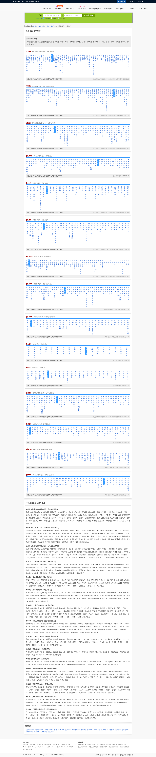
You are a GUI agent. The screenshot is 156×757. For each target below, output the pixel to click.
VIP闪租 (69, 9)
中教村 (90, 262)
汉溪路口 (86, 92)
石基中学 (84, 430)
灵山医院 (78, 263)
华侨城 (69, 398)
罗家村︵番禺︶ (67, 377)
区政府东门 (39, 264)
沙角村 (60, 262)
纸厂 (47, 91)
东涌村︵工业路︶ (95, 193)
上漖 (91, 56)
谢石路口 (47, 162)
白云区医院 (116, 59)
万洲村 (107, 289)
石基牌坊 (123, 374)
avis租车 (25, 744)
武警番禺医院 (68, 94)
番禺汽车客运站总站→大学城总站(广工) (43, 123)
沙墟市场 (45, 58)
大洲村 (36, 480)
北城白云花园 (91, 164)
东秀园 (60, 189)
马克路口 (96, 290)
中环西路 (119, 129)
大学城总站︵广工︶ (128, 134)
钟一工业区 (64, 163)
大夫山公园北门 (60, 165)
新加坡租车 (44, 732)
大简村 (88, 289)
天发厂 (40, 161)
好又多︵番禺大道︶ (66, 194)
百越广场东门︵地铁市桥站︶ (40, 198)
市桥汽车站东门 (56, 60)
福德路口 (76, 399)
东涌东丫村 (99, 190)
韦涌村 (42, 480)
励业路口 (111, 189)
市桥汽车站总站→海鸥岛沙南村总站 (44, 317)
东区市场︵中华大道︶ (86, 232)
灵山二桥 (70, 263)
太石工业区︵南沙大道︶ (86, 297)
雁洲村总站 (128, 163)
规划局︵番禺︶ (61, 402)
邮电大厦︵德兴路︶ (56, 194)
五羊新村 (107, 58)
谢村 (82, 91)
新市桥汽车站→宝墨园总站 (41, 220)
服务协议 (130, 755)
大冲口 (41, 92)
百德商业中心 (47, 228)
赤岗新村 (107, 430)
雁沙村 (58, 262)
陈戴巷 (102, 429)
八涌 (120, 261)
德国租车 (83, 730)
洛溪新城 (60, 92)
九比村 (62, 262)
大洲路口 (33, 162)
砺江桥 (120, 429)
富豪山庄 (77, 162)
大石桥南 (64, 92)
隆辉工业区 (71, 482)
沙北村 (111, 322)
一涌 (104, 261)
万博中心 (78, 58)
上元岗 (126, 57)
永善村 (94, 429)
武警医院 (122, 58)
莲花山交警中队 (115, 433)
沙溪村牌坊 (95, 130)
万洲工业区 (109, 291)
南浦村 (99, 429)
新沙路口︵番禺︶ (80, 267)
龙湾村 (118, 398)
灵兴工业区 (118, 431)
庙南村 (96, 262)
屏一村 (116, 455)
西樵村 (50, 262)
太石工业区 (76, 190)
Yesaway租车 (46, 747)
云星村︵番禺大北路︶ (60, 63)
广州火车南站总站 (27, 166)
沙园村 (84, 398)
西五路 (105, 128)
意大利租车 (125, 730)
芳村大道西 (29, 93)
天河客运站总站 (128, 60)
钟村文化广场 (113, 457)
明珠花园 (122, 290)
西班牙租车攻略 (124, 747)
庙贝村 (84, 262)
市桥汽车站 (65, 457)
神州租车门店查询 (59, 730)
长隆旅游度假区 (44, 293)
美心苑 (35, 57)
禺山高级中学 (74, 401)
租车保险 (107, 9)
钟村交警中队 (119, 457)
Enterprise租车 (36, 747)
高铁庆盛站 (128, 190)
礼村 (70, 91)
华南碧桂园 (76, 59)
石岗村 (56, 322)
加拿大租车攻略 (93, 747)
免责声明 (123, 755)
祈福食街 (90, 92)
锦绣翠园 (54, 481)
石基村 (81, 429)
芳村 (37, 91)
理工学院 (111, 226)
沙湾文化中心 (91, 228)
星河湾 (85, 57)
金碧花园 (54, 92)
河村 (37, 288)
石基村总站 (127, 375)
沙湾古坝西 (128, 400)
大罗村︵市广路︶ (100, 96)
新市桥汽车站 (27, 191)
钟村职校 (62, 162)
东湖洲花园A (126, 164)
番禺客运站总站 (27, 458)
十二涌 (128, 262)
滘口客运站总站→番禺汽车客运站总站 (43, 86)
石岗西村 (110, 162)
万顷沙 (114, 262)
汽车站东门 (95, 163)
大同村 (73, 189)
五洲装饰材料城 (89, 60)
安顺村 (92, 189)
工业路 (49, 225)
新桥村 (63, 429)
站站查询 (46, 18)
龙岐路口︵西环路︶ (79, 404)
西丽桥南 (71, 399)
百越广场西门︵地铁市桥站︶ (106, 101)
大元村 (98, 262)
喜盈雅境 (66, 226)
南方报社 (109, 58)
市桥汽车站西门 (43, 192)
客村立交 (105, 58)
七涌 (118, 261)
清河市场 (53, 323)
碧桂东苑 (125, 456)
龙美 (56, 288)
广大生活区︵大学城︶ (112, 135)
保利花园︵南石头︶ (48, 97)
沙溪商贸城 (97, 130)
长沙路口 (111, 374)
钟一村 (66, 161)
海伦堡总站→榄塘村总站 (40, 344)
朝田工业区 (105, 431)
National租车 (27, 747)
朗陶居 (61, 225)
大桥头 (125, 225)
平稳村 (72, 262)
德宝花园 (51, 350)
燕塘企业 (120, 58)
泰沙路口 (52, 92)
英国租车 (118, 730)
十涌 (124, 261)
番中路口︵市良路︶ (72, 231)
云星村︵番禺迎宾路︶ (65, 135)
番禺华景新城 (34, 352)
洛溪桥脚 (95, 58)
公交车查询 (40, 26)
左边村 (98, 92)
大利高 (82, 189)
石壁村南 (33, 481)
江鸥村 (115, 322)
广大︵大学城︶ (109, 132)
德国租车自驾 (39, 730)
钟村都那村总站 (128, 458)
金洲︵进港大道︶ (120, 294)
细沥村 (101, 289)
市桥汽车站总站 (27, 266)
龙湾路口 (114, 226)
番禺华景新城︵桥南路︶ (55, 233)
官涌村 (92, 429)
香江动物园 (72, 93)
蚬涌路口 (43, 263)
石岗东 (75, 373)
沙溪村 (87, 57)
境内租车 (58, 9)
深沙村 (105, 322)
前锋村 (69, 322)
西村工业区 (97, 227)
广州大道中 (112, 59)
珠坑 (58, 288)
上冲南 (97, 57)
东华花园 (71, 374)
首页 (34, 26)
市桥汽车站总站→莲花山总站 (41, 424)
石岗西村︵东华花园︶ (39, 63)
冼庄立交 (72, 58)
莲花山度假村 (89, 325)
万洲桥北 (111, 290)
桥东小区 (31, 92)
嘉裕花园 (76, 263)
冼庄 (52, 288)
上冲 (99, 56)
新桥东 (66, 429)
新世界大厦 (112, 93)
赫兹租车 (32, 744)
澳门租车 (51, 732)
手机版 (130, 1)
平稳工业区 (74, 264)
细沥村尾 (103, 290)
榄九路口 (64, 263)
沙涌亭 (107, 373)
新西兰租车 (104, 730)
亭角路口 (92, 263)
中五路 (123, 128)
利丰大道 (123, 430)
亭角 (113, 288)
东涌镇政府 (105, 190)
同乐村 (121, 322)
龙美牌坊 (66, 58)
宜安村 (86, 262)
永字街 (125, 429)
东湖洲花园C (124, 164)
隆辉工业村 (88, 93)
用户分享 (130, 9)
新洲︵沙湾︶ (123, 401)
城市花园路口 (33, 59)
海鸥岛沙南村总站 (128, 327)
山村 (35, 91)
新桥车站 (99, 374)
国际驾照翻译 (94, 9)
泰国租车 (36, 732)
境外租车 (46, 9)
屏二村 (122, 455)
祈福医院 (69, 162)
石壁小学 (31, 162)
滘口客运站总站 (27, 95)
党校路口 (43, 58)
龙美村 (64, 57)
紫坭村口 (119, 226)
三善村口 (117, 226)
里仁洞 (74, 57)
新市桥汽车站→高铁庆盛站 (41, 183)
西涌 (39, 479)
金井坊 (87, 429)
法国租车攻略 (91, 744)
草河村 (69, 189)
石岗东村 (37, 58)
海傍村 (76, 322)
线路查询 (54, 18)
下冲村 (118, 322)
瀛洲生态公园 (102, 131)
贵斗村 (124, 322)
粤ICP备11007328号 (58, 755)
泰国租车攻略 (101, 744)
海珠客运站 (58, 93)
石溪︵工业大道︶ (50, 96)
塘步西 (83, 57)
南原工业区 (44, 163)
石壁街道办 (51, 482)
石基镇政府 (79, 431)
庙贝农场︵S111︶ (95, 266)
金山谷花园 (92, 93)
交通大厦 (49, 58)
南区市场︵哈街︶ (52, 230)
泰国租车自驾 (48, 730)
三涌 (108, 261)
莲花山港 (95, 323)
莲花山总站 (128, 431)
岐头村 (81, 398)
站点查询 (61, 18)
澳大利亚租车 (76, 730)
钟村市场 (53, 162)
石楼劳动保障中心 (92, 327)
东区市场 (58, 226)
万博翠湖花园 (70, 59)
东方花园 (57, 350)
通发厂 (42, 161)
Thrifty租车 (63, 744)
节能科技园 (68, 59)
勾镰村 (108, 322)
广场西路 (63, 189)
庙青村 (88, 262)
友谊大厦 (110, 92)
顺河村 (66, 262)
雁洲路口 (122, 162)
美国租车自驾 (30, 730)
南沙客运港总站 (128, 293)
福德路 (46, 349)
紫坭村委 (122, 226)
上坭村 (52, 262)
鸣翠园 (115, 349)
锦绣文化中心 (51, 164)
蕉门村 (115, 289)
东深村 (94, 289)
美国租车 (68, 730)
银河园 (124, 57)
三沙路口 (118, 189)
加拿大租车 (29, 732)
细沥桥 (99, 289)
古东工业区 (121, 400)
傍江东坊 (95, 374)
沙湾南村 (89, 226)
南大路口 (81, 58)
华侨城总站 (28, 375)
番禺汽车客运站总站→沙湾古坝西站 (43, 393)
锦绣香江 (46, 290)
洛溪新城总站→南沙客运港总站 (43, 284)
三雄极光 (48, 481)
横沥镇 (100, 262)
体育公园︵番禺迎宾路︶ (67, 136)
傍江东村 (58, 430)
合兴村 (99, 322)
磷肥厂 (108, 225)
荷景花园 (83, 226)
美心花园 (79, 374)
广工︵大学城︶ (121, 132)
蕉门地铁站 (118, 291)
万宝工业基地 (78, 94)
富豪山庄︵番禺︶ (96, 96)
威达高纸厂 (102, 264)
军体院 (118, 57)
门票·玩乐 (80, 9)
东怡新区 (50, 323)
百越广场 (109, 350)
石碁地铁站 (97, 431)
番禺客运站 (119, 163)
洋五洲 (77, 225)
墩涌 (79, 188)
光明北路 (108, 92)
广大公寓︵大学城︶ (114, 134)
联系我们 (104, 755)
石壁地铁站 (29, 163)
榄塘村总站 (126, 351)
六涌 (116, 261)
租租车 (15, 7)
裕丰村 (82, 322)
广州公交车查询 (50, 26)
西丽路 (32, 373)
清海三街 (79, 323)
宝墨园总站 (128, 227)
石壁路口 (80, 92)
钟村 (84, 91)
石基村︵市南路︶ (86, 193)
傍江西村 (55, 430)
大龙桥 (119, 373)
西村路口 (94, 226)
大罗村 (82, 161)
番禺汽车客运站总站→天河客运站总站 (43, 51)
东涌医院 (108, 189)
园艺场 (101, 57)
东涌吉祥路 (102, 190)
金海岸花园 (29, 59)
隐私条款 (117, 755)
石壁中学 (45, 481)
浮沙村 (103, 225)
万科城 (75, 225)
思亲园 (36, 161)
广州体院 (114, 58)
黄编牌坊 (58, 58)
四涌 (110, 261)
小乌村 (90, 289)
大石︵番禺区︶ (66, 95)
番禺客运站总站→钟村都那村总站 (42, 449)
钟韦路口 (55, 162)
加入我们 (111, 755)
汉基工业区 (115, 375)
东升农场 (82, 263)
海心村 (102, 322)
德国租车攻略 (122, 744)
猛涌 (74, 91)
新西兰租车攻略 (113, 747)
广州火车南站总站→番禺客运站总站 (43, 475)
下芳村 (39, 92)
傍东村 (91, 373)
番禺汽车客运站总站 (27, 62)
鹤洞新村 (43, 92)
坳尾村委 (54, 263)
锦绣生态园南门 (110, 458)
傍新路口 (61, 430)
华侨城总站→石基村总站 (39, 367)
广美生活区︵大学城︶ (116, 135)
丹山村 (84, 161)
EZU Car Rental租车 (67, 747)
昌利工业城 (115, 190)
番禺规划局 (40, 375)
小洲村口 (100, 129)
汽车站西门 (63, 291)
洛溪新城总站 (27, 292)
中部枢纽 (107, 129)
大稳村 (89, 189)
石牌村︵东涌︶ (124, 192)
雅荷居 (80, 225)
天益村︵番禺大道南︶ (92, 296)
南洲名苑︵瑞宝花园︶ (56, 98)
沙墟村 (47, 57)
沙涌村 (68, 429)
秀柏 (38, 160)
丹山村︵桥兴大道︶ (102, 97)
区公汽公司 (66, 324)
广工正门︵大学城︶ (126, 134)
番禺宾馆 (54, 58)
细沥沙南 (105, 290)
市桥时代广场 (47, 265)
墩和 (103, 56)
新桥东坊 (103, 374)
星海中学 (88, 162)
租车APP (142, 9)
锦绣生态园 (58, 163)
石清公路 (86, 323)
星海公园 (51, 58)
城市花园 (31, 58)
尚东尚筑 (30, 456)
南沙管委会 (124, 291)
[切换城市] (39, 18)
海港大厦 (126, 290)
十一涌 (126, 262)
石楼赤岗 (110, 430)
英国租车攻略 (103, 747)
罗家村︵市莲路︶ (41, 61)
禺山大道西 (36, 375)
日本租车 (89, 730)
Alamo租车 (40, 744)
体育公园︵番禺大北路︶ (62, 64)
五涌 (112, 261)
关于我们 (98, 755)
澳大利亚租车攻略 (111, 744)
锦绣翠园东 (57, 482)
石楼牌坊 (112, 430)
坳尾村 (56, 262)
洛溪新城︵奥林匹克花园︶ (93, 65)
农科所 (73, 322)
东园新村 (86, 399)
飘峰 (76, 91)
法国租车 (111, 730)
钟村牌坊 (66, 481)
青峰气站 (105, 226)
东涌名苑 (121, 189)
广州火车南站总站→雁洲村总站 (43, 156)
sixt (69, 744)
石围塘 (33, 92)
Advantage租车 (27, 749)
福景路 (63, 225)
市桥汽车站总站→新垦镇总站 (42, 256)
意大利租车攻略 (82, 747)
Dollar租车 (56, 744)
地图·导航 (119, 9)
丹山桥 (104, 92)
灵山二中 (68, 263)
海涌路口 (89, 430)
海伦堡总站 (28, 351)
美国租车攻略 (82, 744)
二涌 (106, 261)
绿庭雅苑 (40, 350)
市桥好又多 (41, 264)
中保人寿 (63, 350)
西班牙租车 (97, 730)
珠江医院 (45, 92)
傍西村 (87, 373)
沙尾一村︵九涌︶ (122, 267)
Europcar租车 (56, 747)
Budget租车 (47, 744)
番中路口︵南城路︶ (69, 231)
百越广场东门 (67, 457)
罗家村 (108, 161)
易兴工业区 (94, 93)
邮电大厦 (69, 350)
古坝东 (126, 398)
